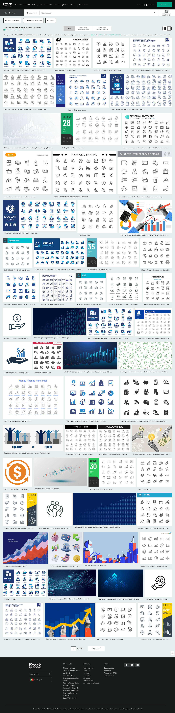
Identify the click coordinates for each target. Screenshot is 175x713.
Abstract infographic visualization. (47, 488)
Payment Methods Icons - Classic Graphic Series (22, 304)
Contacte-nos (109, 668)
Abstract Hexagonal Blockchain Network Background (69, 599)
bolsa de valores (12, 20)
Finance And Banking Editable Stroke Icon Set (71, 196)
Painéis (151, 5)
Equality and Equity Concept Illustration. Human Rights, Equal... (27, 453)
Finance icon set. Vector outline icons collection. (128, 109)
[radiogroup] (167, 28)
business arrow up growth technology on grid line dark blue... (121, 599)
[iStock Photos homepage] (8, 4)
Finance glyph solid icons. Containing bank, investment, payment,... (59, 269)
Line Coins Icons (84, 235)
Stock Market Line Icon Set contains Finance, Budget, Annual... (27, 639)
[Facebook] (126, 665)
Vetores (47, 5)
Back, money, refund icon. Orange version (19, 489)
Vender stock (88, 680)
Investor (86, 673)
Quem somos (88, 668)
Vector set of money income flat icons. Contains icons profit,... (144, 421)
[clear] (154, 12)
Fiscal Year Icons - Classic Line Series (107, 70)
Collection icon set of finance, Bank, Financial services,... (71, 566)
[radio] (164, 28)
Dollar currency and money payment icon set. (20, 233)
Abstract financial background (15, 566)
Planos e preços (69, 668)
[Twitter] (131, 665)
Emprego (86, 675)
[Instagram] (137, 665)
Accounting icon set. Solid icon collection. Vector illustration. (110, 338)
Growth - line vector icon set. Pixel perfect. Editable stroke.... (100, 304)
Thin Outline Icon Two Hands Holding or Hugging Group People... (63, 528)
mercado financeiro (33, 20)
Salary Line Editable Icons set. (73, 148)
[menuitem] (17, 6)
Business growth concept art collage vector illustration (66, 639)
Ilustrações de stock (70, 688)
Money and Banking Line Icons (52, 304)
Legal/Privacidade (69, 698)
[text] (96, 13)
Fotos (26, 5)
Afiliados (86, 678)
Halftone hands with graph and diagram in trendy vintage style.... (144, 235)
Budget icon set (10, 599)
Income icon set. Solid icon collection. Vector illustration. (24, 70)
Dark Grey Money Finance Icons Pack (17, 421)
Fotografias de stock (71, 683)
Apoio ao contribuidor (91, 683)
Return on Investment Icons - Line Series (123, 304)
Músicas (57, 5)
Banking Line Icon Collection (65, 70)
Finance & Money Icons (42, 373)
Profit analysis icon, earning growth (17, 373)
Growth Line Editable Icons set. (101, 489)
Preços (139, 5)
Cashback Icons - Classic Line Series (110, 639)
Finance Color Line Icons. (77, 110)
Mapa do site (109, 675)
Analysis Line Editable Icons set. (99, 269)
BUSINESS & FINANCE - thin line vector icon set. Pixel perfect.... (27, 270)
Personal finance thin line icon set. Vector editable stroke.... (26, 109)
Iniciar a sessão (164, 5)
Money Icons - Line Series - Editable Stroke (20, 197)
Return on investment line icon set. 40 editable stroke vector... (146, 148)
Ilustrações (36, 5)
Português (40, 674)
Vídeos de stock (69, 685)
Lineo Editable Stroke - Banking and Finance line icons (24, 528)
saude (50, 20)
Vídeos (17, 5)
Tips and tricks (68, 675)
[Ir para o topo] (172, 653)
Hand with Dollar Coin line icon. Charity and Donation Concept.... (27, 338)
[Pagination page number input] (73, 648)
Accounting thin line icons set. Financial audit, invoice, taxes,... (122, 454)
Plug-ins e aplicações (71, 690)
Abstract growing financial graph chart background (53, 338)
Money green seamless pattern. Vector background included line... (144, 372)
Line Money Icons (144, 489)
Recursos (82, 5)
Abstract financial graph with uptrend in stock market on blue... (88, 372)
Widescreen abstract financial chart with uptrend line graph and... (28, 148)
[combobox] (31, 12)
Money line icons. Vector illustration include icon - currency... (141, 197)
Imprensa (87, 670)
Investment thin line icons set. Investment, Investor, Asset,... (88, 454)
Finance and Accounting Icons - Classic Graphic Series (86, 421)
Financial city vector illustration (95, 565)
